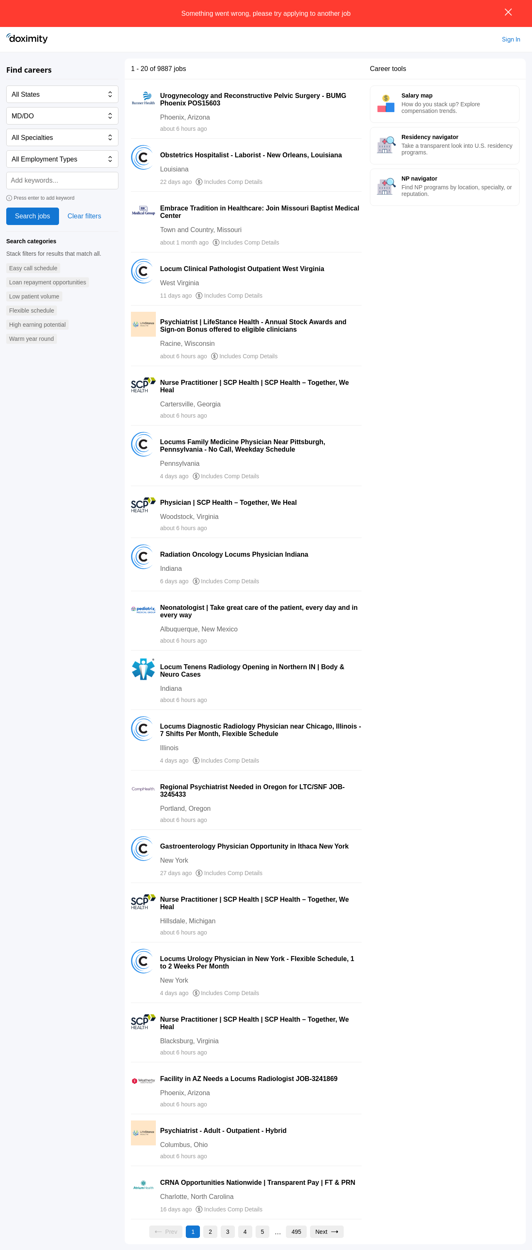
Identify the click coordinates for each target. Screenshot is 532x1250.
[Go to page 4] (245, 1232)
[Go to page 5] (263, 1232)
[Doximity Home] (27, 39)
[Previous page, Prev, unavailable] (166, 1232)
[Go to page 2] (210, 1232)
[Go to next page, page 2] (327, 1232)
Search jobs (32, 216)
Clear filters (84, 216)
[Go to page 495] (296, 1232)
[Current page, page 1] (193, 1232)
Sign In (511, 39)
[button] (33, 268)
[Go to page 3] (228, 1232)
